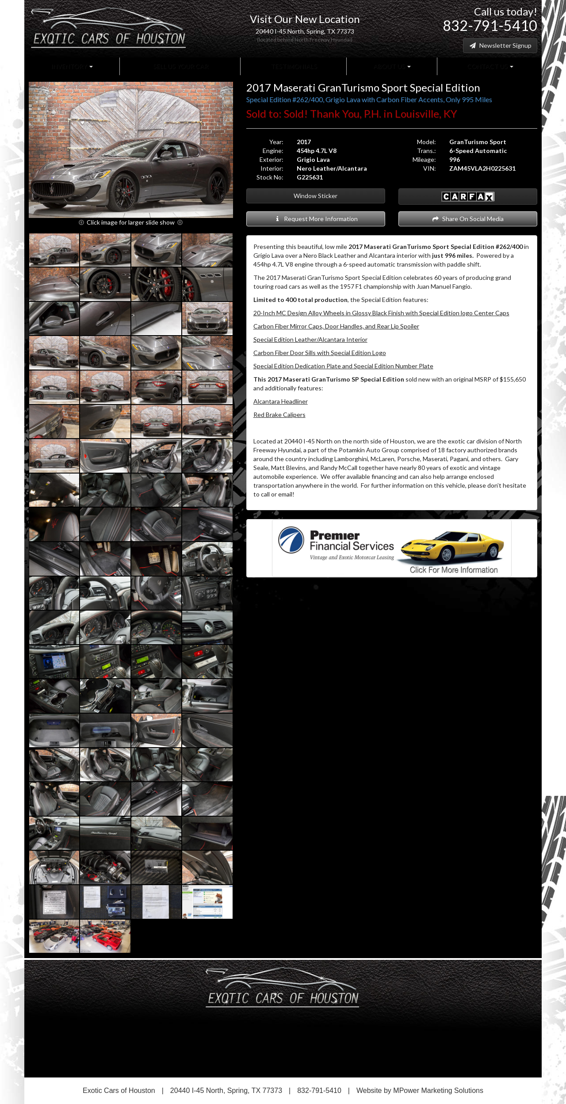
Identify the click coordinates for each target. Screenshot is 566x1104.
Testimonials (293, 66)
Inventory (72, 66)
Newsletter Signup (500, 45)
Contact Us (489, 66)
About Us (391, 66)
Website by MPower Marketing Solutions (419, 1090)
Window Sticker (315, 195)
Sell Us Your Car (180, 66)
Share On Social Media (468, 218)
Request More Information (315, 218)
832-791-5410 (490, 25)
